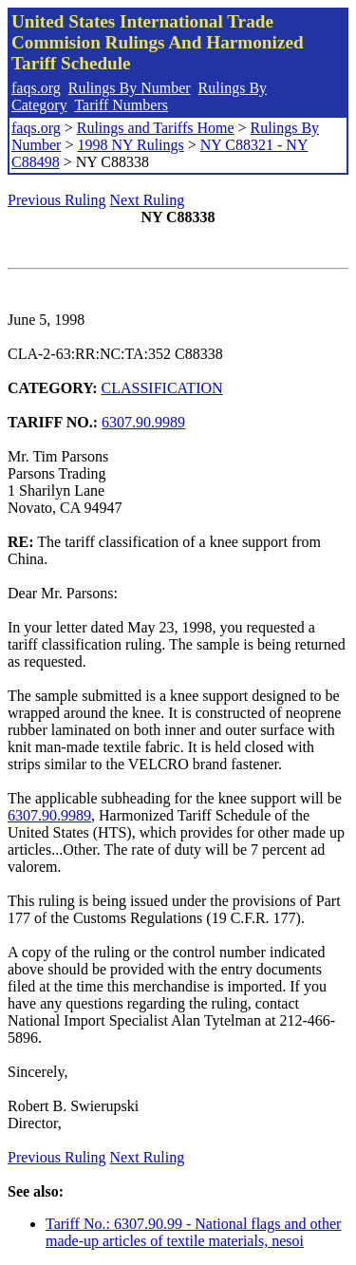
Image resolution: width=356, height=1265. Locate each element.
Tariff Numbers (121, 105)
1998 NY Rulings (130, 145)
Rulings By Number (129, 88)
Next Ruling (147, 200)
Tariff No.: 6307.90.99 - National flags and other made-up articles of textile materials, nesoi (193, 1232)
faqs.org (36, 88)
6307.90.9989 (143, 422)
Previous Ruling (57, 200)
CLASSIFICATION (162, 388)
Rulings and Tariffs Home (155, 128)
